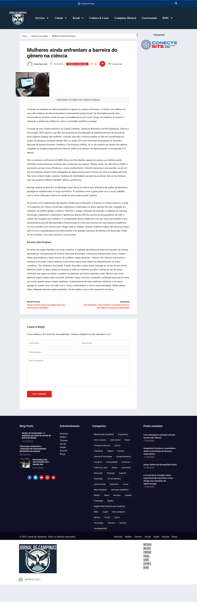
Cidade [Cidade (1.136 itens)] (110, 468)
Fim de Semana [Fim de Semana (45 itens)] (114, 496)
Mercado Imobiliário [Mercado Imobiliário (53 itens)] (120, 507)
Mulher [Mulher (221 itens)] (97, 513)
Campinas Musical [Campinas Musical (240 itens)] (102, 463)
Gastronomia (149, 17)
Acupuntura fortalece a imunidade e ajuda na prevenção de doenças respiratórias (159, 469)
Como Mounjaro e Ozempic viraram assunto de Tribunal (159, 453)
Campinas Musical (125, 17)
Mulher (63, 454)
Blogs (62, 471)
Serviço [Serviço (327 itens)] (97, 535)
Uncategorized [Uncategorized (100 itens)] (100, 546)
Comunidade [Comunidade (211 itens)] (111, 479)
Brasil (78, 18)
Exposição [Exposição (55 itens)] (98, 496)
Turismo (64, 458)
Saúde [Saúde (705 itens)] (105, 529)
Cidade (61, 18)
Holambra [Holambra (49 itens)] (114, 502)
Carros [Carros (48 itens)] (117, 463)
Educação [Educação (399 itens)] (98, 491)
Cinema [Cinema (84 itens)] (120, 468)
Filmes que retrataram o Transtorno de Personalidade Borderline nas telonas (33, 466)
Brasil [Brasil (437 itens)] (127, 457)
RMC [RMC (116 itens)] (96, 529)
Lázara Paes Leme (41, 66)
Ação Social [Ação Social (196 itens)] (115, 457)
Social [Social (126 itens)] (107, 535)
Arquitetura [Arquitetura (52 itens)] (123, 452)
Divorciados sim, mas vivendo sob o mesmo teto (41, 479)
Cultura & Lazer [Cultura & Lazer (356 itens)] (101, 485)
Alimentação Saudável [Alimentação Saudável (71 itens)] (103, 452)
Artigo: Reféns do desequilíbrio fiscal (160, 482)
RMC (168, 18)
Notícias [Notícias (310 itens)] (117, 513)
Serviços (42, 18)
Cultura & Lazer (99, 17)
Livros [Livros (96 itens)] (125, 502)
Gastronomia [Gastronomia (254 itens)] (100, 502)
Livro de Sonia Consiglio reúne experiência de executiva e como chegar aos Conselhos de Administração (158, 497)
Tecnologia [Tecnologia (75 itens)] (98, 540)
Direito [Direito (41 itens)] (114, 485)
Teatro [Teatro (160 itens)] (117, 535)
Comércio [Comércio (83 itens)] (126, 479)
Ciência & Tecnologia (40, 36)
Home (24, 36)
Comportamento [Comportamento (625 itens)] (123, 474)
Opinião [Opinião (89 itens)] (128, 513)
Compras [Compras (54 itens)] (98, 479)
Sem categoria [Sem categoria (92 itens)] (118, 529)
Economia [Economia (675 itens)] (126, 485)
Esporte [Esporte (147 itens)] (122, 491)
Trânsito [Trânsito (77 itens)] (111, 540)
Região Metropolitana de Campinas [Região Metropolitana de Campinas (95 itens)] (109, 524)
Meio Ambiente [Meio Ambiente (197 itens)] (100, 507)
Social (63, 461)
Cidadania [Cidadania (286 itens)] (98, 468)
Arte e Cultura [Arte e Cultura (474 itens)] (100, 457)
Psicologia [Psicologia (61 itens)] (98, 518)
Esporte (63, 468)
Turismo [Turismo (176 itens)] (122, 540)
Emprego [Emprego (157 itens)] (111, 491)
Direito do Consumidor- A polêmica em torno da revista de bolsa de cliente (36, 453)
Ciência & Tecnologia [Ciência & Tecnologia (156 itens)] (103, 474)
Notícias (64, 451)
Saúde (63, 465)
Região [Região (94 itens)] (110, 518)
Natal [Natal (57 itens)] (106, 513)
